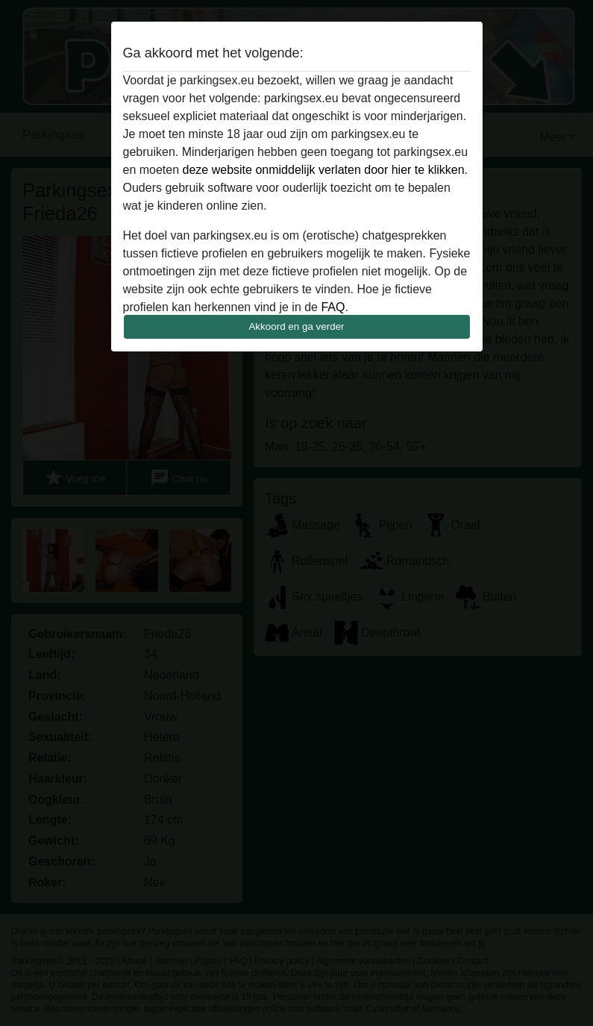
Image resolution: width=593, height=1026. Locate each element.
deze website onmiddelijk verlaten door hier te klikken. (325, 169)
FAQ (333, 307)
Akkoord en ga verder (296, 326)
